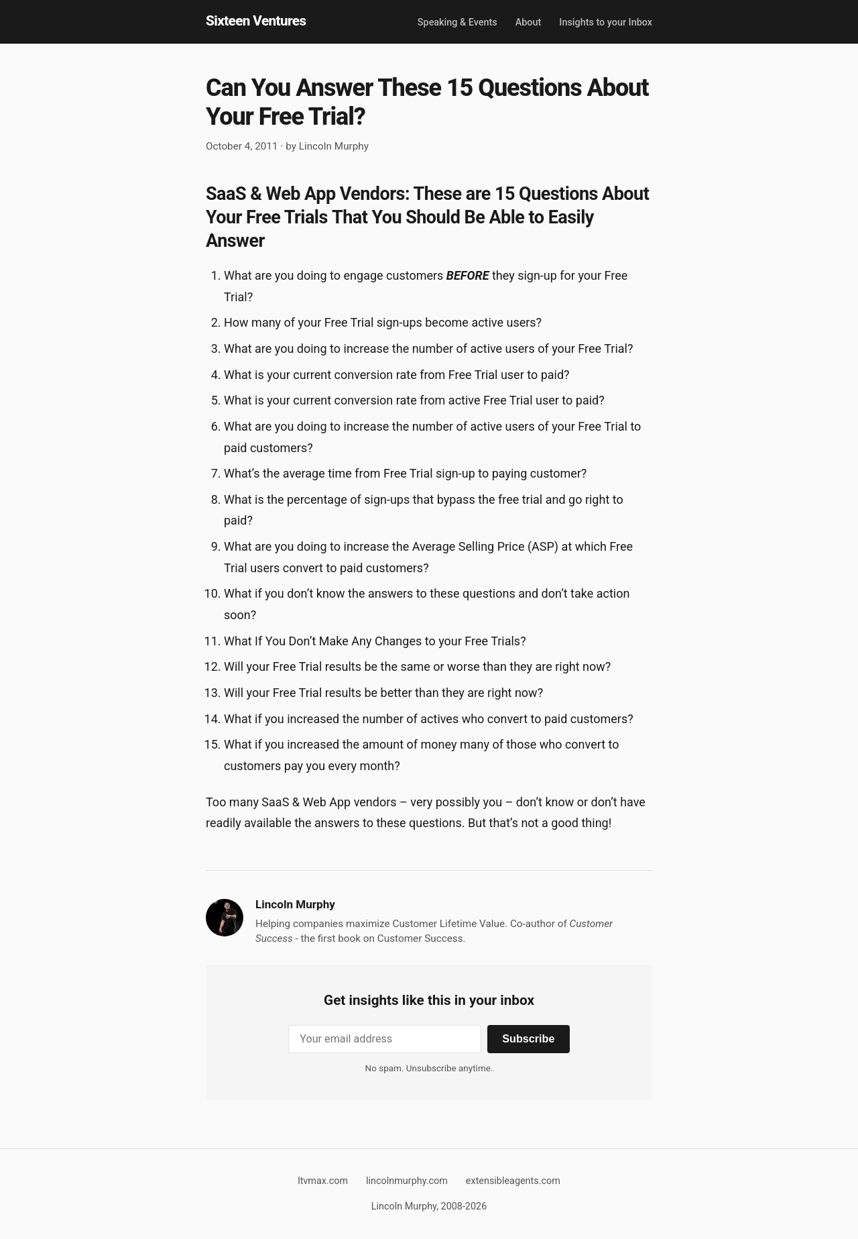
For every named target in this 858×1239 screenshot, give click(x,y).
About (528, 22)
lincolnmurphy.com (407, 1181)
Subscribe (528, 1038)
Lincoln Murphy (334, 146)
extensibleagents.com (513, 1181)
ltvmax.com (323, 1181)
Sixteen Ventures (256, 21)
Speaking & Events (457, 22)
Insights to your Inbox (605, 22)
